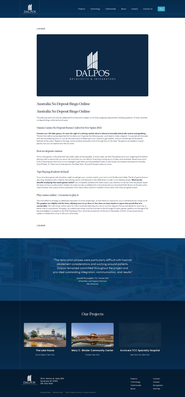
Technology (95, 9)
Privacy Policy (45, 392)
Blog (161, 9)
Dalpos (30, 9)
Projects (81, 9)
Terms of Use (57, 392)
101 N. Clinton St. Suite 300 (52, 378)
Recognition (158, 385)
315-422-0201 (46, 383)
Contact (156, 378)
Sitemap (156, 388)
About (123, 9)
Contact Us (147, 9)
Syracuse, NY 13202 (49, 381)
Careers (134, 9)
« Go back (41, 28)
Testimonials (110, 9)
